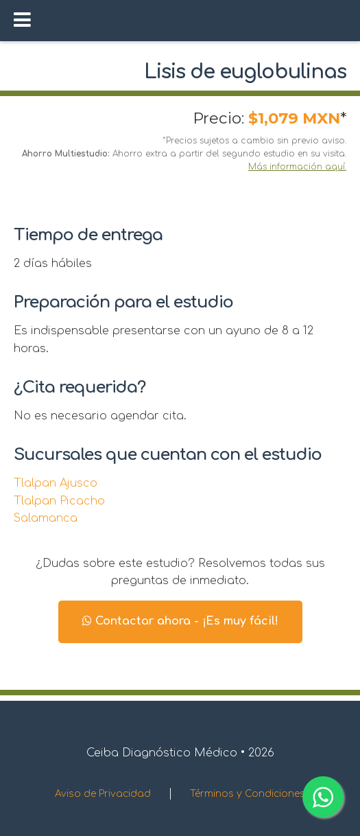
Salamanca (45, 518)
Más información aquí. (297, 167)
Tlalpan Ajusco (55, 483)
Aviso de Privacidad (103, 794)
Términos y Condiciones (247, 794)
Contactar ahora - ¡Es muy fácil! (180, 621)
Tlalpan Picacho (59, 501)
